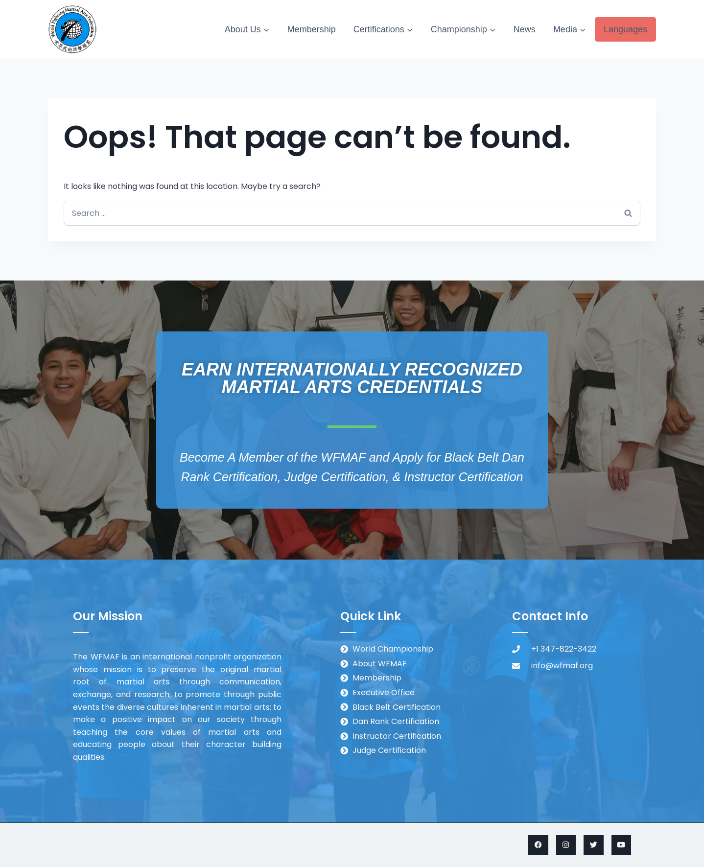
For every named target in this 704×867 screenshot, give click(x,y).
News (525, 29)
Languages (625, 29)
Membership (311, 29)
